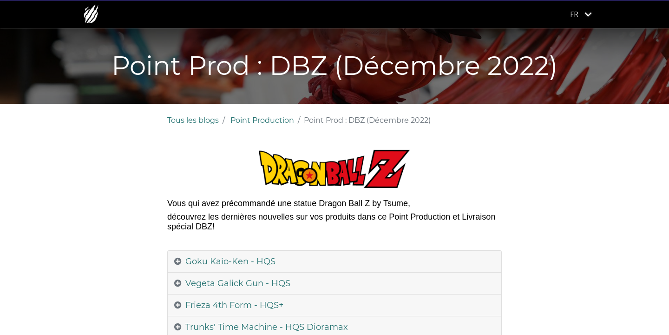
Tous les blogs (193, 120)
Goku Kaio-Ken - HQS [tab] (230, 261)
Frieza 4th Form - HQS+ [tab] (234, 305)
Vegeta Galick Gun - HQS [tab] (237, 283)
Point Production (262, 120)
